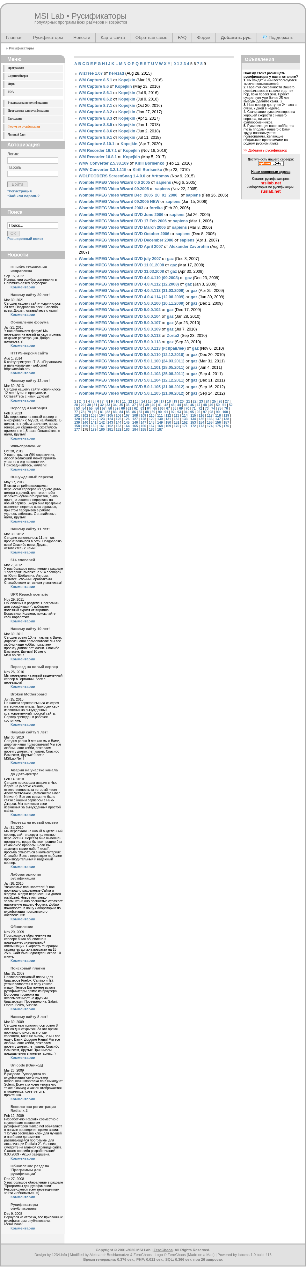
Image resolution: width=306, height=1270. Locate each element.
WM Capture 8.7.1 (95, 105)
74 (213, 408)
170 (176, 426)
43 (173, 405)
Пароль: (15, 167)
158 (77, 426)
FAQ (182, 37)
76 (226, 408)
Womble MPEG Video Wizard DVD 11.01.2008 (121, 265)
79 (89, 412)
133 (184, 419)
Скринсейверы (18, 76)
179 (93, 429)
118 (218, 415)
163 (118, 426)
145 (126, 422)
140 (85, 422)
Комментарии (23, 287)
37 (134, 405)
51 (224, 405)
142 (102, 422)
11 (124, 401)
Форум (203, 37)
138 (226, 419)
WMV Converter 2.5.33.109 (103, 163)
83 (115, 412)
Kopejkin (126, 80)
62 (136, 408)
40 (153, 405)
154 (201, 422)
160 (93, 426)
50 (218, 405)
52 (231, 405)
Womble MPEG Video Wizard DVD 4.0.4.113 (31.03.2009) (132, 290)
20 (182, 401)
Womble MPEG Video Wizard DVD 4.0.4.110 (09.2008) (129, 278)
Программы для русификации (28, 110)
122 (93, 419)
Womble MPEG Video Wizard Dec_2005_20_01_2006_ (129, 195)
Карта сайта (113, 37)
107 (126, 415)
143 (110, 422)
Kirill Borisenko (149, 163)
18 (169, 401)
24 (207, 401)
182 (118, 429)
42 (166, 405)
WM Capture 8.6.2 (95, 99)
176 (226, 426)
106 (118, 415)
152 (184, 422)
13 (137, 401)
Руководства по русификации (27, 102)
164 (126, 426)
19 (175, 401)
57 (104, 408)
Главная (14, 37)
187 (160, 429)
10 (117, 401)
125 (118, 419)
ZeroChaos (163, 1250)
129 (151, 419)
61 (129, 408)
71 (194, 408)
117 (209, 415)
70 (187, 408)
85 (128, 412)
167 (151, 426)
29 (82, 405)
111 (160, 415)
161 (102, 426)
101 (77, 415)
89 (153, 412)
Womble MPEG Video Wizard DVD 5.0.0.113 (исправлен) (132, 348)
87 (140, 412)
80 (96, 412)
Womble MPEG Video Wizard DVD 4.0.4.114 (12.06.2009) (132, 297)
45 (185, 405)
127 (135, 419)
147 (143, 422)
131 (168, 419)
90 (160, 412)
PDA (11, 91)
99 (218, 412)
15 (149, 401)
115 (193, 415)
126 (126, 419)
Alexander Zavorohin (189, 246)
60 (123, 408)
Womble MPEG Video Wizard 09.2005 (114, 189)
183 (126, 429)
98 (211, 412)
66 (162, 408)
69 (181, 408)
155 (209, 422)
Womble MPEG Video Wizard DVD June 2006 (121, 214)
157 (226, 422)
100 (225, 412)
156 (218, 422)
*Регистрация (19, 191)
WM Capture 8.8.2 (95, 112)
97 (205, 412)
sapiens (163, 182)
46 (192, 405)
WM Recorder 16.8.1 (98, 157)
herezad (116, 73)
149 (160, 422)
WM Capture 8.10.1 (96, 144)
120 (77, 419)
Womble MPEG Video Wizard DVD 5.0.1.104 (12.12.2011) (132, 380)
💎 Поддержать (278, 37)
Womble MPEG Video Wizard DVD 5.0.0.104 (120, 316)
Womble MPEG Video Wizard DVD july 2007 (120, 258)
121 (85, 419)
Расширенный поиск (25, 239)
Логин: (13, 154)
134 (193, 419)
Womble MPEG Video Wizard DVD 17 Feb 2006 (123, 221)
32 (102, 405)
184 (135, 429)
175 (218, 426)
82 (108, 412)
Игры (11, 83)
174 (209, 426)
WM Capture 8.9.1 (95, 137)
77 (76, 412)
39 (147, 405)
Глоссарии (15, 118)
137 (218, 419)
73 (207, 408)
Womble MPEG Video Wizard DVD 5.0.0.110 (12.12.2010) (132, 355)
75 (220, 408)
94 (185, 412)
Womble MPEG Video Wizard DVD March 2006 (122, 227)
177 (77, 429)
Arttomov (160, 176)
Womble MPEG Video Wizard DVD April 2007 (121, 246)
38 (140, 405)
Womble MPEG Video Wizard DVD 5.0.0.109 (120, 329)
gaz (170, 258)
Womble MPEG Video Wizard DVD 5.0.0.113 (120, 335)
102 (85, 415)
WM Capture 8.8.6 (95, 131)
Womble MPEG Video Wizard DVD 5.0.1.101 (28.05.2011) (132, 367)
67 (168, 408)
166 (143, 426)
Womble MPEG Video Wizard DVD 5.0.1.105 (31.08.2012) (132, 387)
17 (162, 401)
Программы (16, 68)
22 (195, 401)
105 (110, 415)
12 (130, 401)
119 (226, 415)
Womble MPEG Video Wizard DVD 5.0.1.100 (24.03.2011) (132, 361)
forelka (156, 208)
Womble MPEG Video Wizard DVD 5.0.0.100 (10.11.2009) (132, 303)
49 (211, 405)
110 (151, 415)
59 (117, 408)
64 (149, 408)
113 (176, 415)
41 (160, 405)
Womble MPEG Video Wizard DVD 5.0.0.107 (120, 323)
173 (201, 426)
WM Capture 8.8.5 (95, 125)
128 (143, 419)
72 (200, 408)
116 (201, 415)
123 (102, 419)
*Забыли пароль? (23, 196)
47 (198, 405)
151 (176, 422)
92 (173, 412)
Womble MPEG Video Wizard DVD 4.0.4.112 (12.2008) (129, 284)
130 (160, 419)
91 (166, 412)
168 (160, 426)
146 (135, 422)
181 (110, 429)
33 (108, 405)
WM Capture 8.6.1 (95, 93)
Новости (81, 37)
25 (214, 401)
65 (155, 408)
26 (220, 401)
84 (121, 412)
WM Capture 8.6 (94, 86)
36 (128, 405)
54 (84, 408)
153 (193, 422)
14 (143, 401)
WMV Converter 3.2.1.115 (102, 169)
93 (179, 412)
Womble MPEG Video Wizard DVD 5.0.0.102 (120, 310)
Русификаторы (48, 37)
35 (121, 405)
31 (96, 405)
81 (102, 412)
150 (168, 422)
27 (227, 401)
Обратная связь (151, 37)
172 (193, 426)
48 (205, 405)
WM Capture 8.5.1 (95, 80)
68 (175, 408)
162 (110, 426)
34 (115, 405)
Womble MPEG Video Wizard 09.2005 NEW (119, 201)
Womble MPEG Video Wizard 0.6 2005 (114, 182)
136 (209, 419)
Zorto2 (173, 335)
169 (168, 426)
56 (97, 408)
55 (91, 408)
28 (76, 405)
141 (93, 422)
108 (135, 415)
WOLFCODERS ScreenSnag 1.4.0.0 (112, 176)
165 (135, 426)
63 (142, 408)
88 (147, 412)
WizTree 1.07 (91, 73)
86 (134, 412)
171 (184, 426)
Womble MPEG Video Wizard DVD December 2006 (126, 240)
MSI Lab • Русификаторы (80, 15)
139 (77, 422)
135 (201, 419)
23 (201, 401)
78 (82, 412)
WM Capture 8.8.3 (95, 118)
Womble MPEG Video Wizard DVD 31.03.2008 (121, 271)
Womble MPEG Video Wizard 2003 (111, 208)
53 (78, 408)
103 (93, 415)
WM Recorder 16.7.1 (98, 150)
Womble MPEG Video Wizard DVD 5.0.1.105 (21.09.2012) (132, 393)
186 (151, 429)
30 (89, 405)
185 (143, 429)
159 (85, 426)
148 (151, 422)
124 (110, 419)
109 (143, 415)
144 (118, 422)
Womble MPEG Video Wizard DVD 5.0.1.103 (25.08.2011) (132, 374)
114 (184, 415)
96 (198, 412)
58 (110, 408)
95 (192, 412)
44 (179, 405)
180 (102, 429)
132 (176, 419)
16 (156, 401)
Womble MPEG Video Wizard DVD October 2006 (124, 234)
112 (168, 415)
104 (102, 415)
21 (188, 401)
